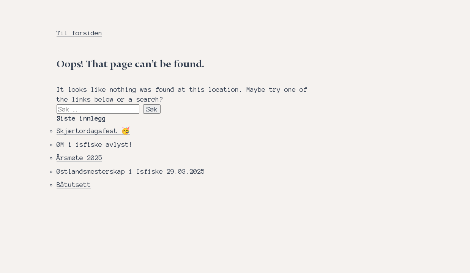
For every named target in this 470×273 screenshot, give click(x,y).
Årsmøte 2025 (79, 157)
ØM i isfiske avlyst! (94, 144)
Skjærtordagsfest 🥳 (93, 130)
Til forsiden (79, 32)
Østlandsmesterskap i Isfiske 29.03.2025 (131, 171)
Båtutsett (74, 184)
